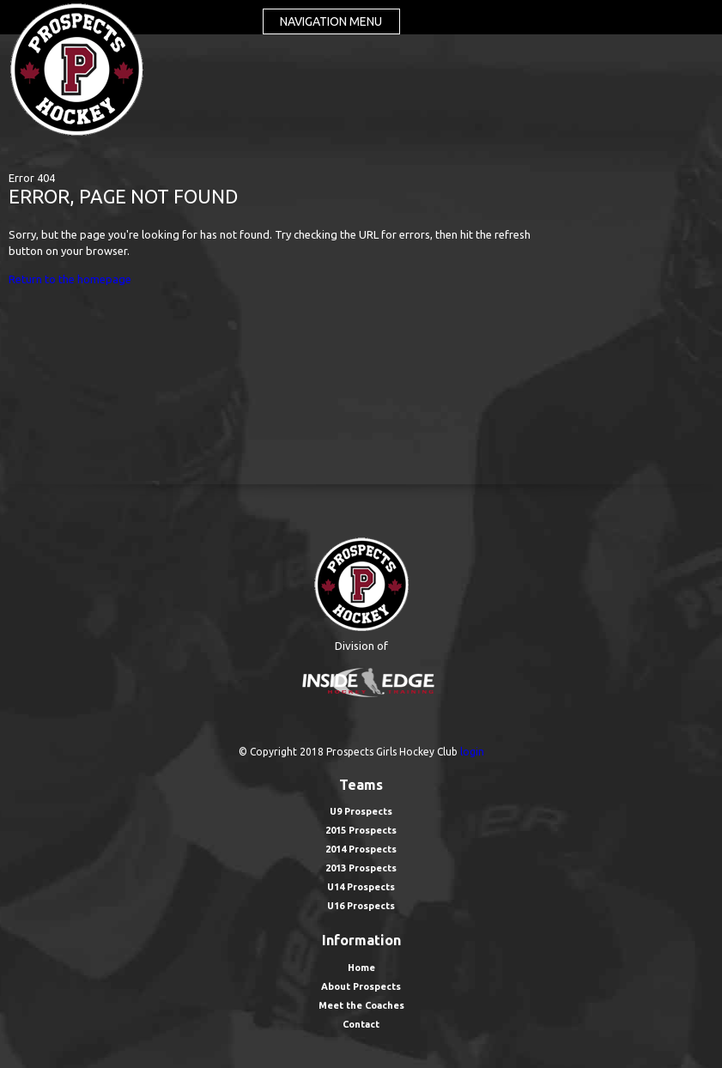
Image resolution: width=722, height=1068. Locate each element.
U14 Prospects (361, 887)
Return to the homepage (70, 279)
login (472, 751)
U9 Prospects (361, 811)
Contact (361, 1024)
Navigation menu (331, 21)
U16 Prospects (361, 906)
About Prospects (361, 986)
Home (361, 967)
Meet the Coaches (361, 1005)
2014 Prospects (361, 849)
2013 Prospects (361, 868)
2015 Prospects (361, 830)
